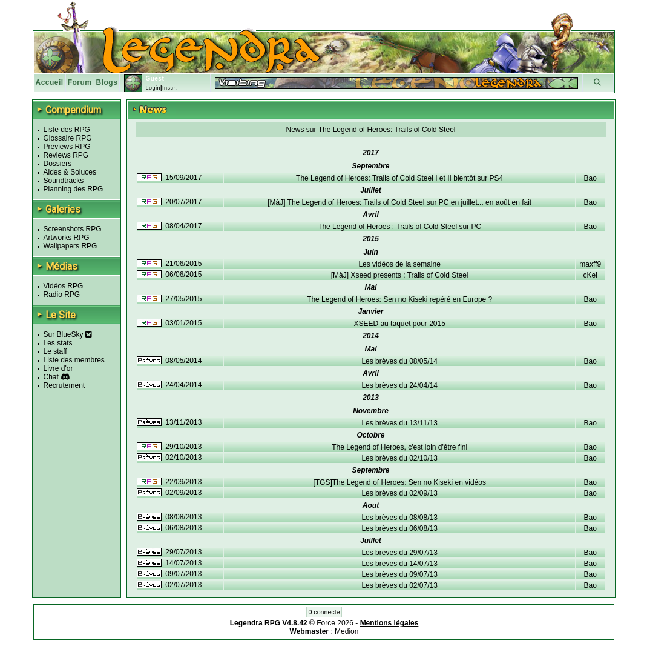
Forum (80, 82)
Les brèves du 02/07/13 (399, 585)
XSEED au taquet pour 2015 (399, 323)
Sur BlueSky (68, 334)
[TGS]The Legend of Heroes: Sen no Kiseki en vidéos (399, 482)
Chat (51, 377)
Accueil (50, 82)
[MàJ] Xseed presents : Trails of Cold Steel (399, 275)
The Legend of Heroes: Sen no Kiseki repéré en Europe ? (399, 299)
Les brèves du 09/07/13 (399, 574)
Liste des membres (74, 360)
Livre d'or (58, 368)
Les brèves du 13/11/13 (399, 423)
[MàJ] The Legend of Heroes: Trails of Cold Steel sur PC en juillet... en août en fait (399, 202)
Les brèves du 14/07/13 (399, 563)
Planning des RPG (73, 189)
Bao (589, 178)
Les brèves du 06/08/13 (399, 528)
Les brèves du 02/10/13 (399, 458)
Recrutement (64, 385)
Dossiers (58, 163)
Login (152, 88)
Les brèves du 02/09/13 (399, 493)
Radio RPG (62, 294)
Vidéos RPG (64, 286)
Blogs (107, 82)
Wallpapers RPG (70, 246)
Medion (346, 631)
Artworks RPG (67, 237)
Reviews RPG (66, 155)
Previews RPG (67, 146)
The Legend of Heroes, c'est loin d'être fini (399, 447)
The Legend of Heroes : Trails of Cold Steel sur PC (399, 226)
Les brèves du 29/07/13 (399, 552)
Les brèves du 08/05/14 (399, 361)
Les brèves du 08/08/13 (399, 517)
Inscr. (169, 88)
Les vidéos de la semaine (399, 264)
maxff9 (590, 264)
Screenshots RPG (73, 229)
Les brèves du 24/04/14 (399, 385)
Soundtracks (64, 180)
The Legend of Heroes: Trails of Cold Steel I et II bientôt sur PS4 (399, 178)
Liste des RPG (67, 129)
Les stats (58, 343)
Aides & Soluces (70, 172)
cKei (590, 275)
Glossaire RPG (68, 138)
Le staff (55, 351)
